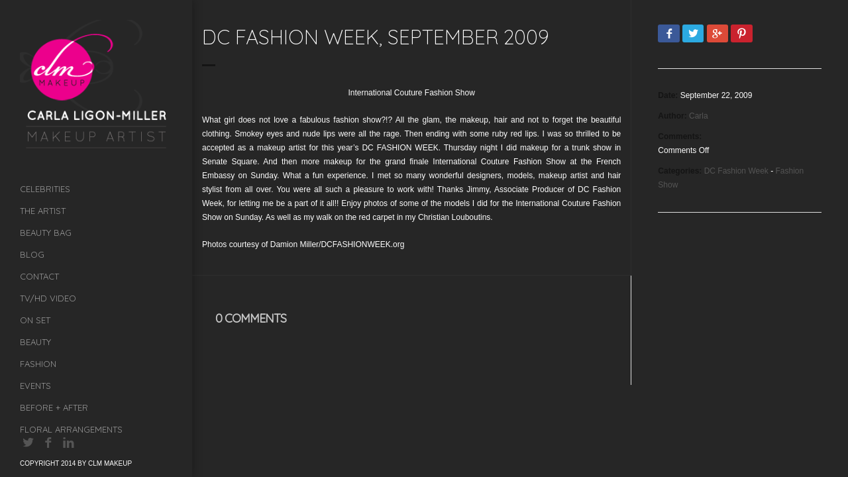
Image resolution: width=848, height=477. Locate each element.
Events (35, 385)
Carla (698, 116)
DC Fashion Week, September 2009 (375, 37)
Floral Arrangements (71, 429)
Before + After (54, 407)
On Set (35, 320)
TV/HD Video (48, 298)
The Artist (43, 210)
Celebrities (45, 189)
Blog (32, 254)
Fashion (38, 363)
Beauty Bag (46, 232)
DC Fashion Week (736, 171)
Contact (39, 276)
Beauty (35, 342)
